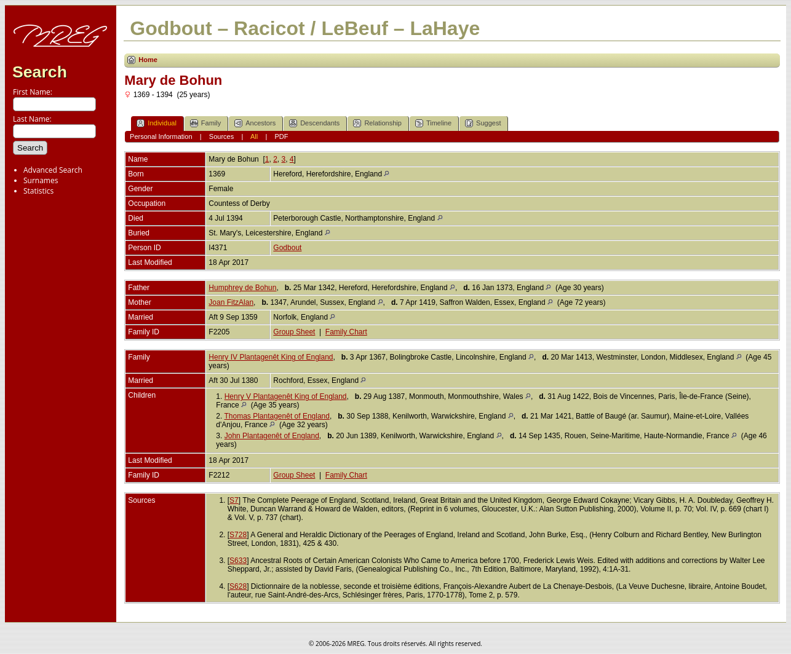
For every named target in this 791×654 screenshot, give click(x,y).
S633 (238, 560)
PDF (281, 136)
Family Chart (346, 332)
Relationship (377, 123)
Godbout (287, 247)
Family (205, 123)
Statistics (38, 191)
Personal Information (161, 136)
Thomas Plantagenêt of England (276, 416)
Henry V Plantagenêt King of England (286, 396)
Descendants (314, 123)
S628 (238, 586)
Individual (156, 123)
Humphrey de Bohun (242, 287)
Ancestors (255, 123)
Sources (221, 136)
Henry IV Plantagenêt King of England (271, 357)
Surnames (40, 180)
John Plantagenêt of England (272, 435)
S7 (234, 500)
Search (39, 72)
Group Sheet (294, 332)
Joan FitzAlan (231, 302)
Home (147, 59)
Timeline (433, 123)
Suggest (483, 123)
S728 (238, 534)
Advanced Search (52, 170)
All (254, 136)
